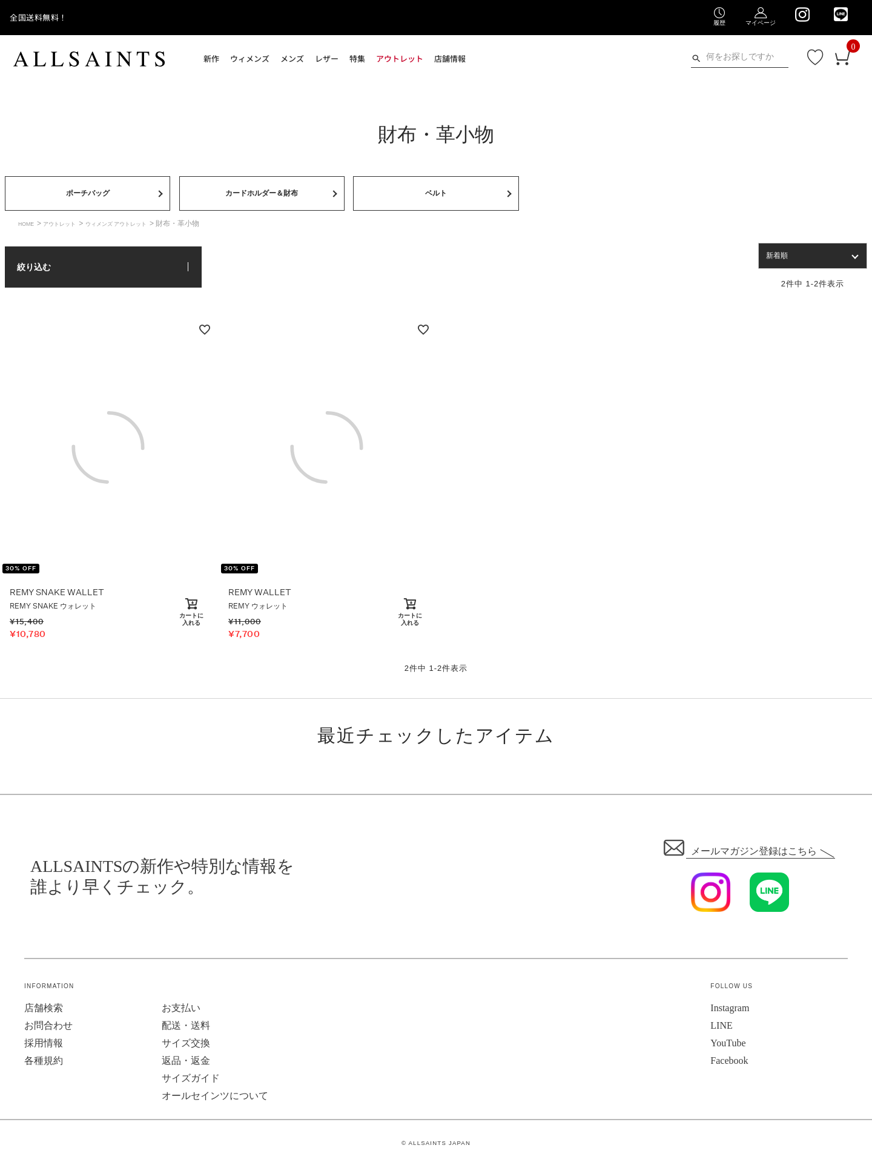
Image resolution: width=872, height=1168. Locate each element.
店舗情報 (450, 58)
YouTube (727, 1045)
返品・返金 (186, 1063)
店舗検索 (43, 1010)
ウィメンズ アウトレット (143, 226)
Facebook (729, 1063)
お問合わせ (48, 1028)
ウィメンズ (249, 58)
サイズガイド (191, 1080)
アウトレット (399, 58)
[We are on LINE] (841, 14)
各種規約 (43, 1063)
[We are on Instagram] (802, 14)
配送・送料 (186, 1028)
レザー (327, 58)
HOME (29, 226)
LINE (721, 1028)
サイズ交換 (186, 1045)
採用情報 (43, 1045)
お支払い (181, 1010)
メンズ (292, 58)
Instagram (729, 1010)
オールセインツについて (215, 1098)
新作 (211, 58)
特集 (357, 58)
